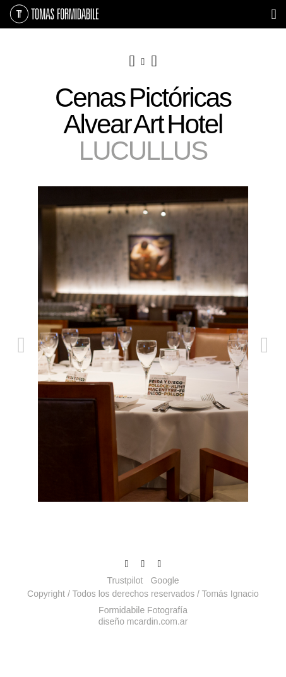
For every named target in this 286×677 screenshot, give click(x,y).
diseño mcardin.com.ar (143, 621)
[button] (21, 417)
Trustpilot (125, 580)
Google (164, 580)
